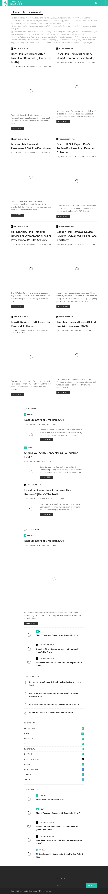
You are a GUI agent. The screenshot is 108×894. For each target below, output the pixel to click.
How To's (54, 754)
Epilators (29, 414)
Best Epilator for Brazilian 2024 (44, 419)
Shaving (54, 774)
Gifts (54, 744)
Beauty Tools (54, 728)
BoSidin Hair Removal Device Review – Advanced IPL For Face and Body (76, 236)
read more (17, 128)
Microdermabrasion (54, 769)
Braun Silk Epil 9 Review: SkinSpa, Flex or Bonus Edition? (54, 704)
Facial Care (54, 739)
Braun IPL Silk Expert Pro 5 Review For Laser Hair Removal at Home (75, 148)
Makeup (28, 448)
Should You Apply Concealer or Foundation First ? (58, 635)
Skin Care (54, 779)
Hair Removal (54, 749)
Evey (16, 330)
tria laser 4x (20, 332)
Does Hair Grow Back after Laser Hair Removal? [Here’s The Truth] (31, 58)
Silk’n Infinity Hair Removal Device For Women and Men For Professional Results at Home (31, 236)
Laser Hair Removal (20, 49)
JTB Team (18, 66)
